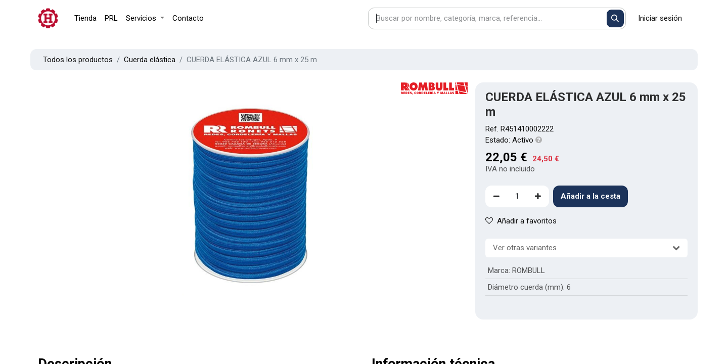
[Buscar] (615, 18)
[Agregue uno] (538, 196)
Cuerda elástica (149, 59)
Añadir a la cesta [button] (590, 196)
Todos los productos (78, 59)
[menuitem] (85, 18)
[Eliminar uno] (496, 196)
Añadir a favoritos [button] (521, 220)
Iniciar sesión (660, 18)
